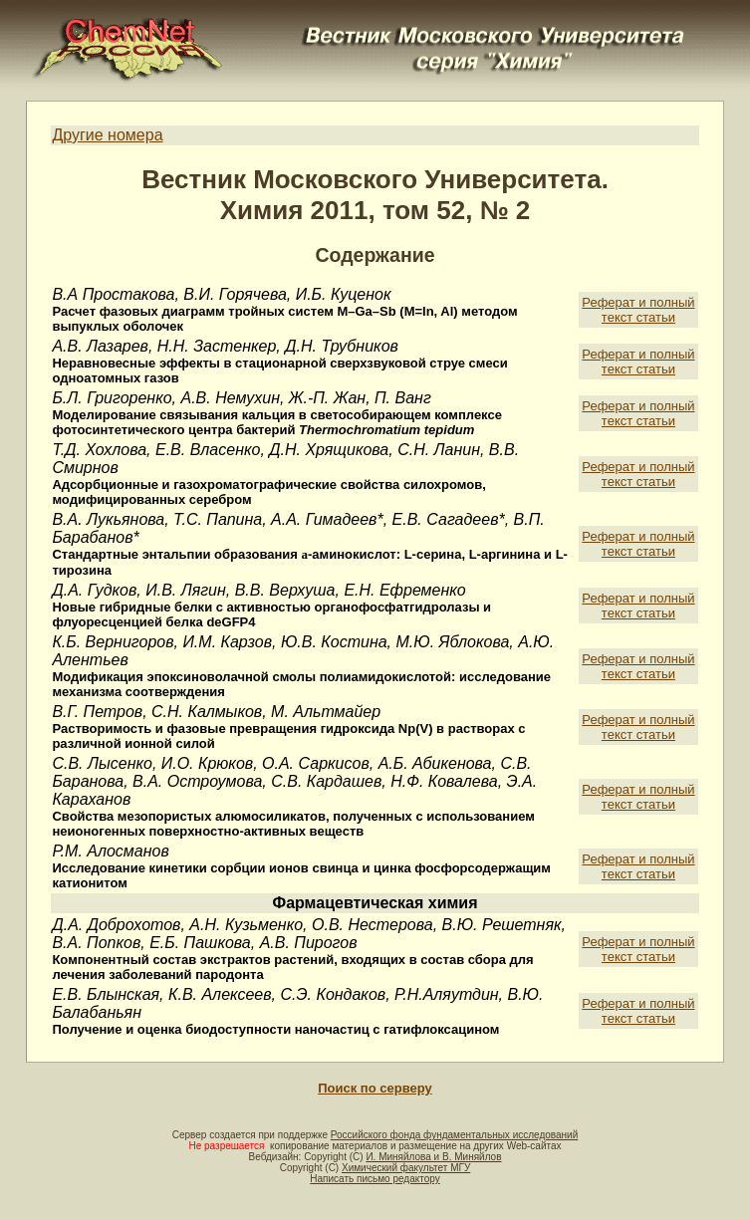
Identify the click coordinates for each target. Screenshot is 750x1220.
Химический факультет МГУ (406, 1167)
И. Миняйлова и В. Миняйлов (433, 1156)
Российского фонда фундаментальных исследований (454, 1134)
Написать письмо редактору (374, 1178)
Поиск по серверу (374, 1088)
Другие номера (107, 134)
